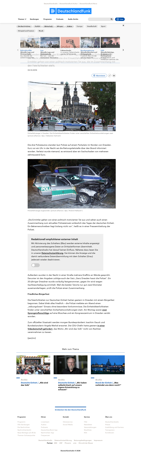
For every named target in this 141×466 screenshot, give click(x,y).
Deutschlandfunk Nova (88, 4)
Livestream (45, 422)
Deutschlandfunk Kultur (68, 4)
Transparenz (109, 430)
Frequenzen (45, 435)
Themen (21, 19)
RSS (85, 433)
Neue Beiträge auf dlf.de (26, 433)
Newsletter (88, 424)
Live (120, 19)
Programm (47, 19)
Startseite (20, 27)
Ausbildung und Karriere (114, 427)
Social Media (68, 424)
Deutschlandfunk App (49, 430)
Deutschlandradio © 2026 (70, 451)
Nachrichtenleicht (24, 430)
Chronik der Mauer (86, 443)
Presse (107, 424)
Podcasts (59, 19)
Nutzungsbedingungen (83, 440)
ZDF (60, 443)
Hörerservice (67, 422)
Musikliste (87, 430)
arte (74, 443)
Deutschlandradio (51, 4)
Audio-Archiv (73, 19)
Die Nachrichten (32, 27)
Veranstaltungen (90, 427)
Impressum (98, 440)
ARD (55, 443)
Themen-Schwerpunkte (26, 435)
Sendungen (34, 19)
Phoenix (68, 443)
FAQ (85, 422)
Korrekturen (109, 433)
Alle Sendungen (23, 424)
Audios (43, 424)
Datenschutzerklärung (52, 253)
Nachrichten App (47, 433)
